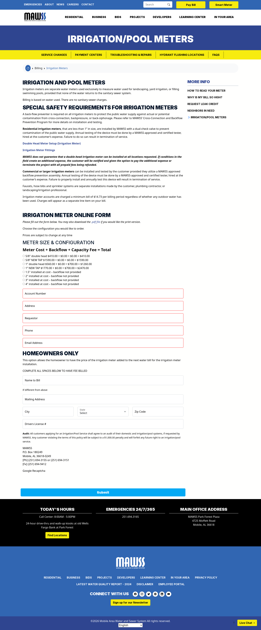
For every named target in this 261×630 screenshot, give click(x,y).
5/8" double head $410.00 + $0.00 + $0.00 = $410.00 (57, 256)
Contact (87, 4)
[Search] (154, 4)
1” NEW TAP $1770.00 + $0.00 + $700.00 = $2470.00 (57, 268)
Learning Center (192, 17)
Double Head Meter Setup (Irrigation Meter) (52, 143)
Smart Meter (223, 4)
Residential (74, 17)
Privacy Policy (206, 577)
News (60, 4)
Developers (162, 17)
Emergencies (33, 4)
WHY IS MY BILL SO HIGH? (204, 97)
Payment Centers (88, 54)
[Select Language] (130, 625)
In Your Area (224, 17)
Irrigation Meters (57, 68)
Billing (38, 68)
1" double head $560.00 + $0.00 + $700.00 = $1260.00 (58, 264)
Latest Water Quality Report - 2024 (103, 584)
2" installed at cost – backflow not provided (52, 276)
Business (99, 17)
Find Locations (57, 535)
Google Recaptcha (34, 471)
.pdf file (95, 222)
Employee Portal (171, 584)
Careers (73, 4)
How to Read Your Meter (206, 90)
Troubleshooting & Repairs (131, 54)
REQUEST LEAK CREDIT (203, 104)
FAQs (216, 54)
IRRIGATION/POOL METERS (206, 117)
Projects (137, 17)
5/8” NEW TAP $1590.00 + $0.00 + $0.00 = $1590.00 (56, 260)
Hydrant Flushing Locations (182, 54)
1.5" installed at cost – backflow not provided (53, 272)
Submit (103, 492)
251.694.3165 (130, 517)
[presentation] (48, 479)
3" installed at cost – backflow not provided (52, 280)
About (49, 4)
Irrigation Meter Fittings (39, 150)
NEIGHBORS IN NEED (201, 110)
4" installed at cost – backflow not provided (52, 284)
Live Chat (246, 623)
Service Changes (54, 54)
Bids (118, 17)
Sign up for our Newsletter (130, 602)
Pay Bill (191, 4)
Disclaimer (145, 584)
